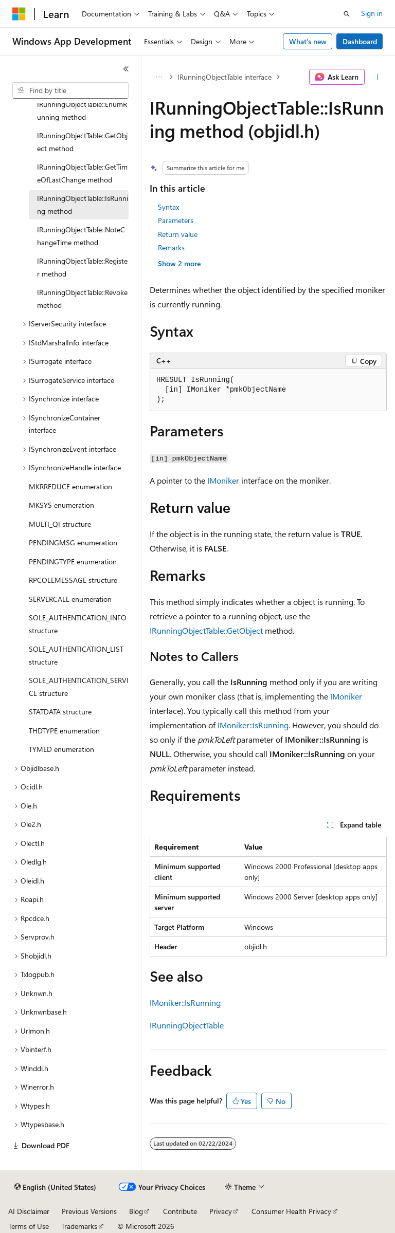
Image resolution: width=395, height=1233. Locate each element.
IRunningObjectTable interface (224, 77)
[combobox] (70, 90)
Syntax (168, 207)
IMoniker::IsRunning (253, 725)
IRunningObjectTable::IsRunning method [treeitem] (82, 204)
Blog (136, 1211)
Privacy (220, 1211)
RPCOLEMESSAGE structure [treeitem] (73, 580)
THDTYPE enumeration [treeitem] (64, 730)
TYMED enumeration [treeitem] (61, 749)
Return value (178, 234)
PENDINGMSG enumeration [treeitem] (73, 542)
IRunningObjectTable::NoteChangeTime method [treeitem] (81, 236)
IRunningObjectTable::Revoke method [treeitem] (82, 298)
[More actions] (378, 77)
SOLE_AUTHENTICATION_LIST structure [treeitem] (76, 655)
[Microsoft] (19, 14)
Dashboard (360, 41)
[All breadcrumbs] (159, 77)
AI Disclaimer (28, 1211)
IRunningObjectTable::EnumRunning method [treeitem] (82, 110)
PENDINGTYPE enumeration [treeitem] (73, 561)
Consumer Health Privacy (291, 1211)
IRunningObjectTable (187, 1025)
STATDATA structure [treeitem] (60, 711)
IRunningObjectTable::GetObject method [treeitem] (82, 142)
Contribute (180, 1211)
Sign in (372, 13)
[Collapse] (126, 69)
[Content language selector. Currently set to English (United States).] (55, 1187)
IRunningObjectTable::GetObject (206, 630)
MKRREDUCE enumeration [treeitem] (70, 486)
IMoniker (223, 480)
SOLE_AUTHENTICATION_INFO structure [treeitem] (78, 624)
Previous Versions (89, 1211)
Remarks (171, 247)
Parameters (175, 220)
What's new (308, 41)
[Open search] (346, 14)
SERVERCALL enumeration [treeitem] (70, 599)
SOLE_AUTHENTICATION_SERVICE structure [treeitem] (79, 686)
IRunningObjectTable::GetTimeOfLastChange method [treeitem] (82, 173)
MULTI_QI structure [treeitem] (60, 524)
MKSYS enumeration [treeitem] (61, 505)
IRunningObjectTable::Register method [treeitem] (82, 267)
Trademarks (79, 1226)
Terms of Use (28, 1226)
